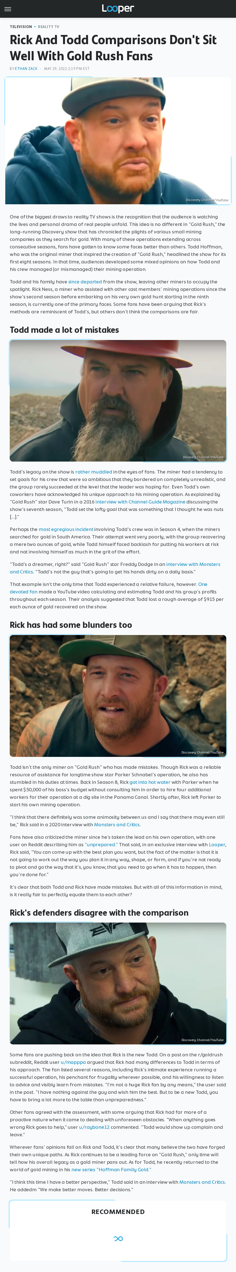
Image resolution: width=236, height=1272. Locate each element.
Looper (217, 844)
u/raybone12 (94, 1127)
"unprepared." (101, 844)
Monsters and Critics (117, 824)
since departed (85, 281)
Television (21, 27)
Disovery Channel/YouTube (203, 457)
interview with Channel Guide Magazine (140, 501)
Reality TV (48, 27)
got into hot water (149, 782)
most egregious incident (66, 529)
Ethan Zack (26, 68)
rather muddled (93, 472)
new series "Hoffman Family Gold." (111, 1169)
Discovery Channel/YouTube (207, 199)
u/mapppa (73, 1062)
